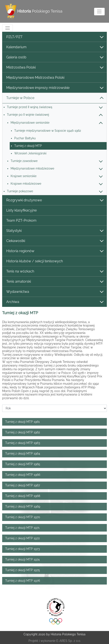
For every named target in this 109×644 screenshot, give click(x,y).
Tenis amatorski (54, 281)
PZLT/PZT (54, 37)
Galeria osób (54, 57)
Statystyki (54, 231)
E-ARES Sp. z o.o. (68, 640)
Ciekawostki (54, 241)
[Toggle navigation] (99, 11)
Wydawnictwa (54, 292)
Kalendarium (54, 47)
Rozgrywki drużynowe (54, 200)
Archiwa (54, 302)
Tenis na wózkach (54, 271)
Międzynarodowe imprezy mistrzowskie (54, 88)
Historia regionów (54, 251)
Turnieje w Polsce (54, 98)
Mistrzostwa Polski (54, 67)
